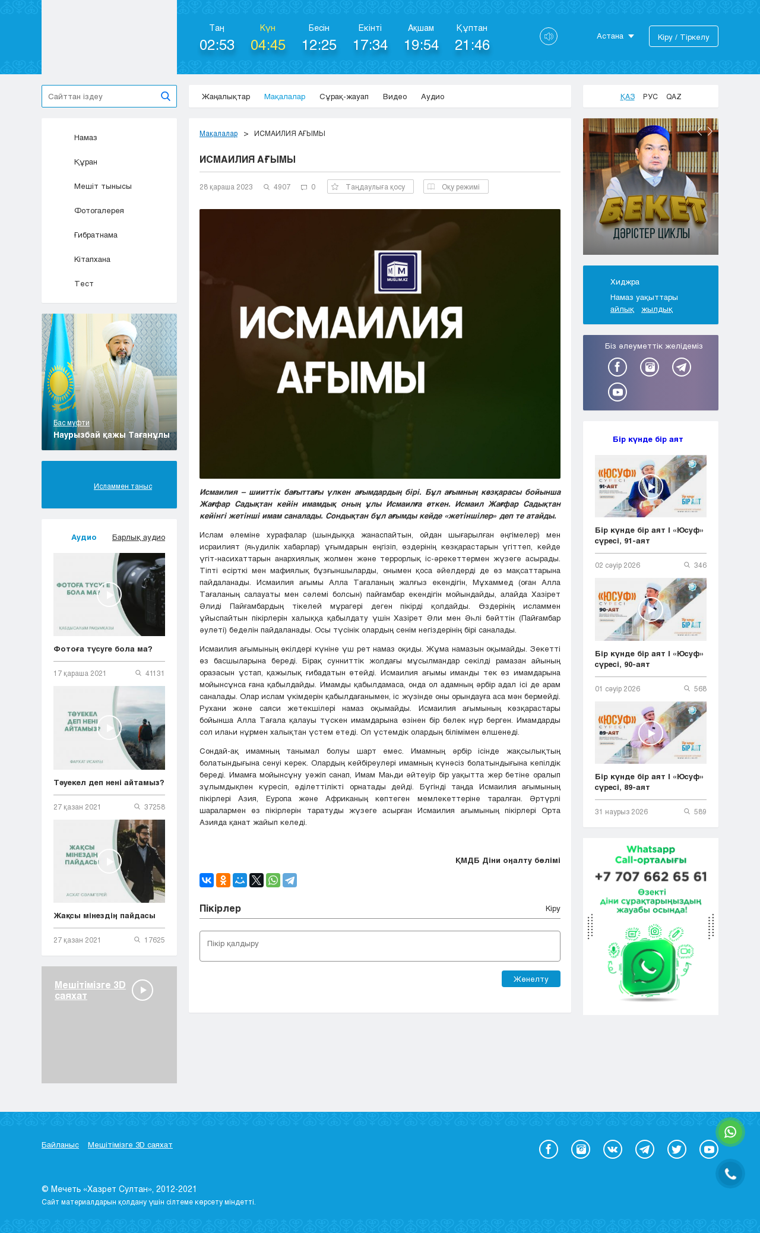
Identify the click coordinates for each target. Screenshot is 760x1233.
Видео (395, 96)
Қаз (627, 96)
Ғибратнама (85, 234)
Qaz (674, 96)
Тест (73, 283)
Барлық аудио (138, 537)
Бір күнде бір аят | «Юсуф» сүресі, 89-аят (649, 782)
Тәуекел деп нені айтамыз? (108, 782)
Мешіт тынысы (92, 186)
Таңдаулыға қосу (368, 186)
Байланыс (60, 1144)
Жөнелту (531, 979)
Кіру (553, 908)
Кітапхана (81, 259)
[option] (650, 188)
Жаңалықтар (226, 96)
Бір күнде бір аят (648, 439)
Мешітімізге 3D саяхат (130, 1144)
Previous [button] (699, 131)
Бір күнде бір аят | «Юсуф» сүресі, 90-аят (649, 659)
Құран (75, 161)
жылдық (657, 309)
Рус (650, 96)
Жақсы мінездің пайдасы (104, 915)
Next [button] (710, 131)
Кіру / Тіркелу (684, 37)
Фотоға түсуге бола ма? (103, 648)
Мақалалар (284, 96)
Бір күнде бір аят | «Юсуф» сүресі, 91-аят (649, 535)
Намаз (75, 137)
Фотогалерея (88, 210)
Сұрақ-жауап (344, 96)
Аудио (432, 96)
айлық (622, 309)
